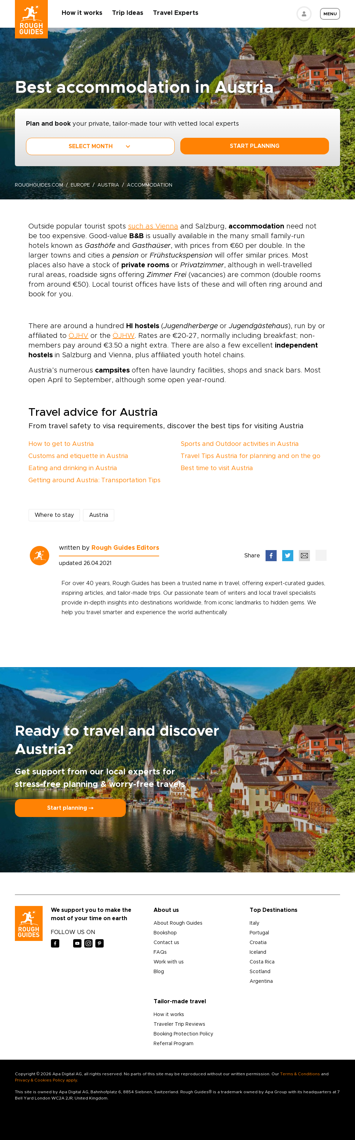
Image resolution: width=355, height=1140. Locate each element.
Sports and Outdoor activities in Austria (240, 444)
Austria (109, 185)
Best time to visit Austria (217, 468)
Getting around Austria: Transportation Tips (94, 480)
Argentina (261, 981)
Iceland (258, 952)
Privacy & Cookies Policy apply (46, 1080)
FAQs (160, 952)
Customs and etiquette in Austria (78, 456)
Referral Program (173, 1043)
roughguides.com (39, 185)
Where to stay (54, 515)
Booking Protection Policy (183, 1034)
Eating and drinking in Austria (72, 468)
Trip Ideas (128, 13)
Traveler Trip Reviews (179, 1024)
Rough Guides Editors (125, 548)
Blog (159, 971)
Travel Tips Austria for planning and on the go (250, 456)
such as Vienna (153, 226)
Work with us (169, 962)
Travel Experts (176, 13)
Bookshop (165, 933)
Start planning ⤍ (70, 808)
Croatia (258, 942)
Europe (81, 185)
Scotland (260, 971)
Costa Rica (262, 962)
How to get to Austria (61, 444)
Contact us (166, 942)
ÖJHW (124, 335)
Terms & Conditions (300, 1074)
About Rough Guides (178, 923)
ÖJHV (78, 335)
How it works (82, 13)
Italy (254, 923)
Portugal (259, 933)
